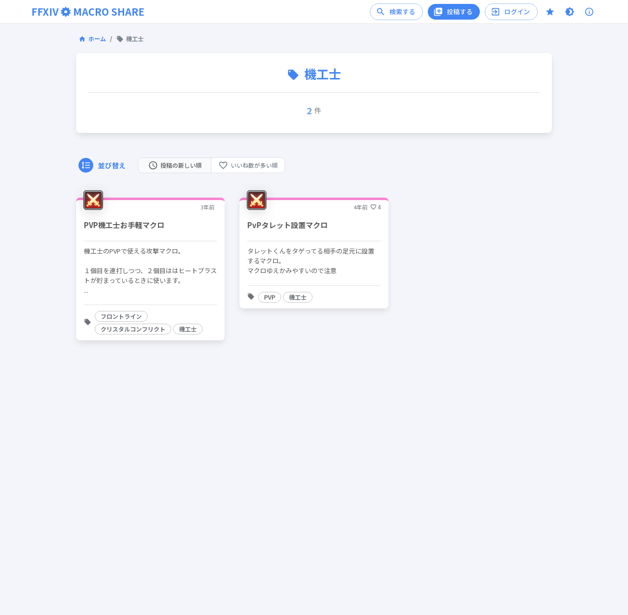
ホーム (92, 38)
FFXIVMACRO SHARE (87, 11)
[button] (121, 316)
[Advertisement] (314, 520)
